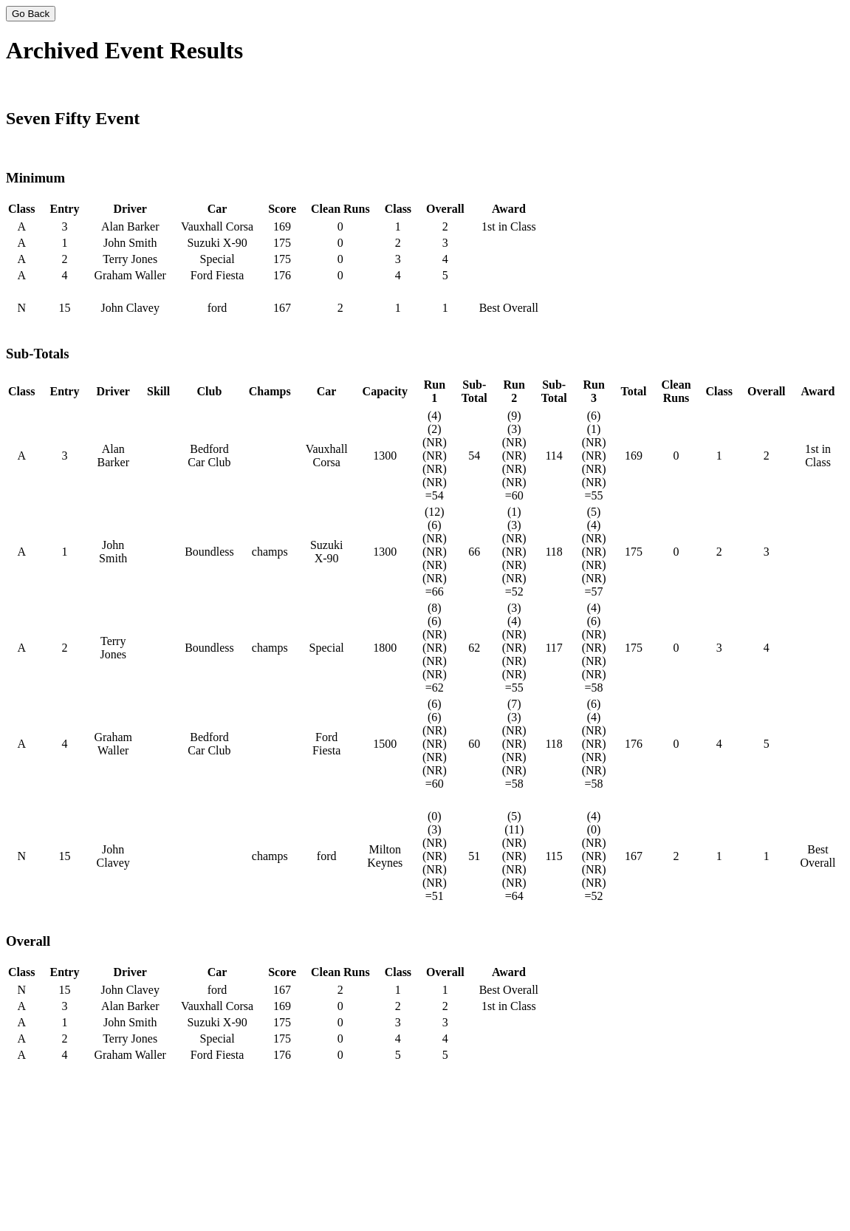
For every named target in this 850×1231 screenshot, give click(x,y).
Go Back (30, 13)
